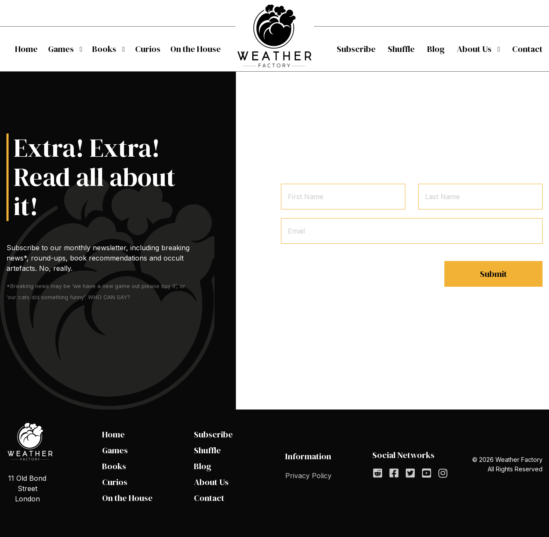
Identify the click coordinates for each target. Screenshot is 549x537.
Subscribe (356, 49)
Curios (147, 49)
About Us (474, 49)
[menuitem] (26, 48)
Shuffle (401, 49)
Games (61, 49)
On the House (195, 49)
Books (104, 49)
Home (26, 49)
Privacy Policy (308, 475)
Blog (436, 49)
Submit (493, 274)
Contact (527, 49)
